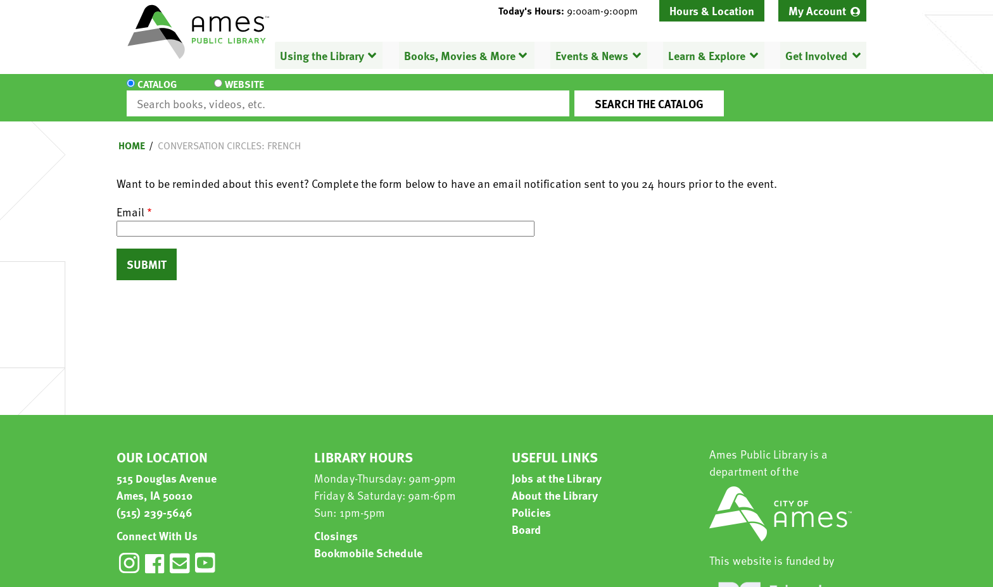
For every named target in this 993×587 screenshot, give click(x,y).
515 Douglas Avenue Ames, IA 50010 (167, 475)
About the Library (555, 483)
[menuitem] (822, 11)
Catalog (157, 92)
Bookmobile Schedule (368, 541)
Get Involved (816, 55)
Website (233, 92)
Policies (531, 500)
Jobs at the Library (557, 466)
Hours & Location (711, 10)
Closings (336, 524)
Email (130, 200)
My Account (817, 10)
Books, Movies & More (459, 55)
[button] (573, 11)
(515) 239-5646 (155, 500)
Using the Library (322, 55)
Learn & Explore (706, 55)
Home (131, 134)
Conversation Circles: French (229, 134)
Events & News (591, 55)
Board (526, 517)
